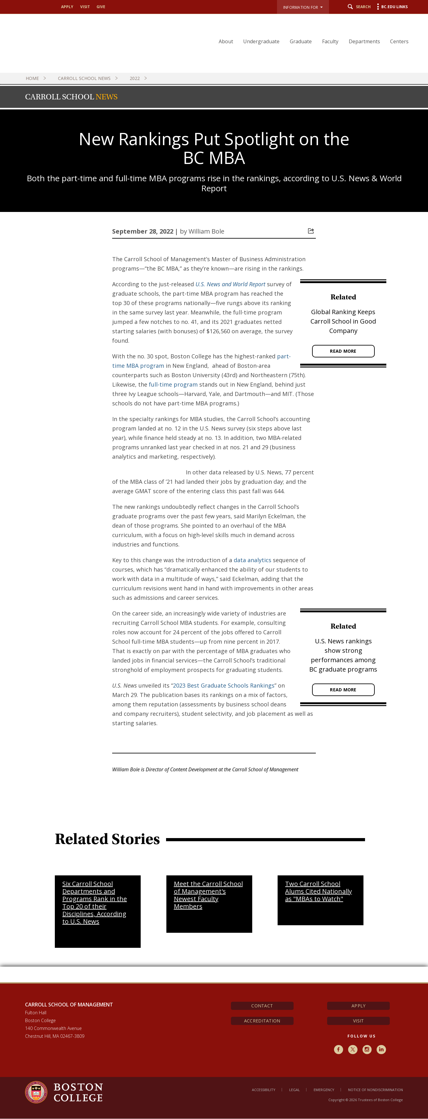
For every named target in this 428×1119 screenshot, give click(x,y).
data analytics (252, 560)
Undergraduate (265, 41)
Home (36, 78)
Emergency (324, 1090)
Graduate (304, 41)
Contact (262, 1006)
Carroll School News (88, 78)
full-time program (173, 384)
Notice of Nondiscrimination (375, 1090)
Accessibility (263, 1090)
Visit (85, 6)
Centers (400, 41)
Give (101, 6)
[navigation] (312, 30)
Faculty (332, 41)
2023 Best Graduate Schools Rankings (223, 685)
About (230, 41)
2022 (139, 78)
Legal (294, 1090)
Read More (343, 351)
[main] (214, 618)
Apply (67, 6)
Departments (365, 41)
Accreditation (262, 1021)
